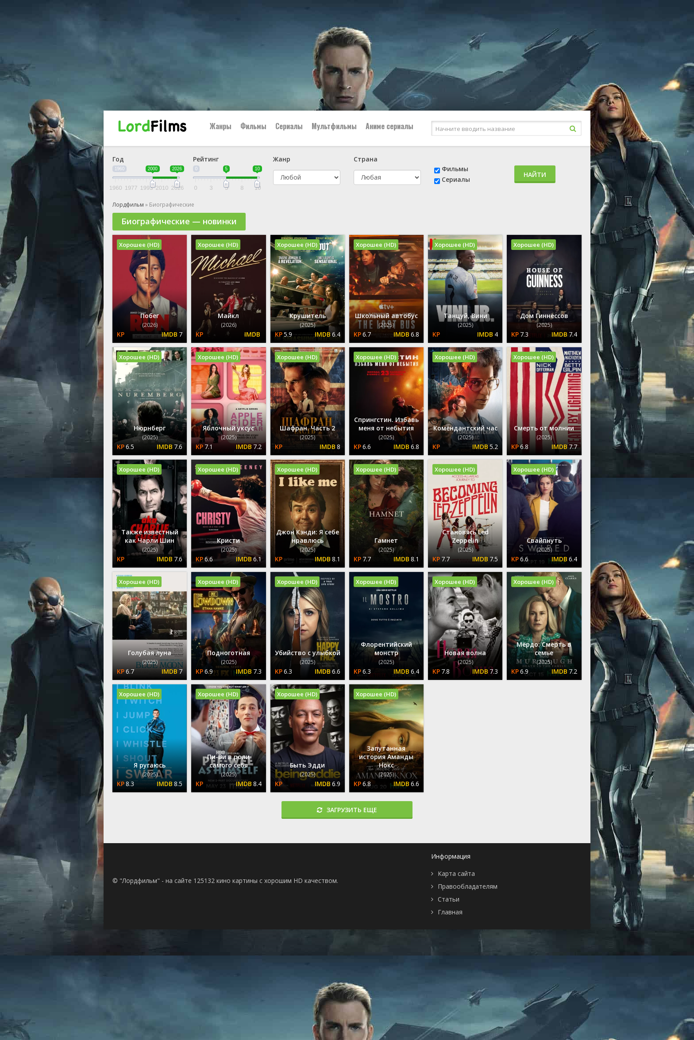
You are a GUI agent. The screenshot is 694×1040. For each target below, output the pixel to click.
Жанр (281, 159)
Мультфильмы (334, 126)
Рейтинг (206, 159)
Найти (535, 174)
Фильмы (253, 126)
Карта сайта (456, 873)
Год (118, 159)
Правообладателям (467, 886)
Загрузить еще (347, 810)
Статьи (448, 899)
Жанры (220, 126)
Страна (366, 159)
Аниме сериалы (389, 126)
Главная (450, 912)
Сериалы (289, 126)
